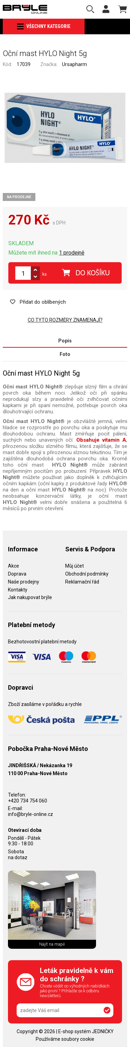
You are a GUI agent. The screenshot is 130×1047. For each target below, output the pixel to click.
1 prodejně (71, 252)
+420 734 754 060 (27, 800)
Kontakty (17, 590)
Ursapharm (74, 64)
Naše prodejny (23, 582)
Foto (65, 354)
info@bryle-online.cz (30, 814)
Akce (13, 566)
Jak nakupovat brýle (30, 597)
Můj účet (74, 566)
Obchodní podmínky (87, 574)
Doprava (17, 574)
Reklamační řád (82, 582)
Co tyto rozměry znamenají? (65, 320)
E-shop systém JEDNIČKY (86, 1031)
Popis (65, 340)
